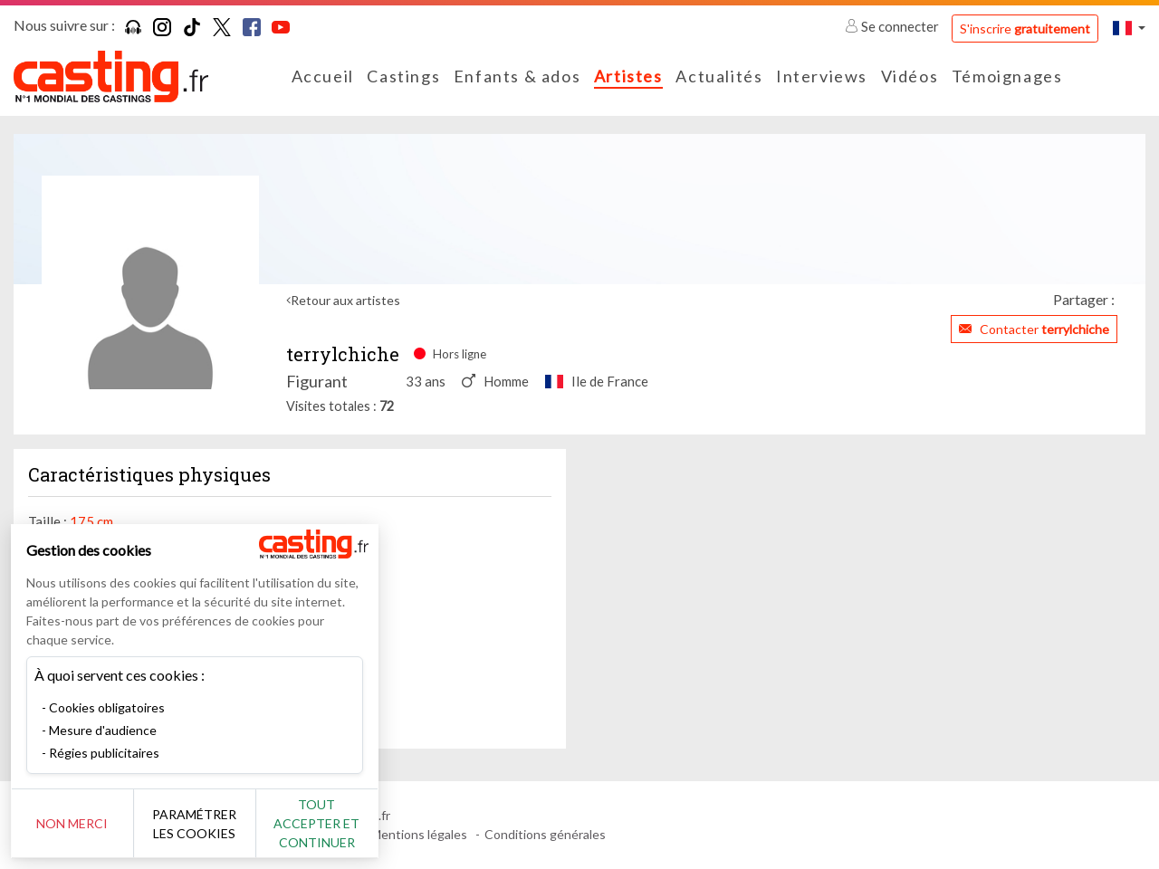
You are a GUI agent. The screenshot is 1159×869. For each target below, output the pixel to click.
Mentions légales (418, 834)
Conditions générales (545, 834)
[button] (1129, 27)
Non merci (74, 823)
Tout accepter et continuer (327, 823)
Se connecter (893, 26)
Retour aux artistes (345, 300)
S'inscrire (1025, 28)
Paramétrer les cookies (201, 824)
